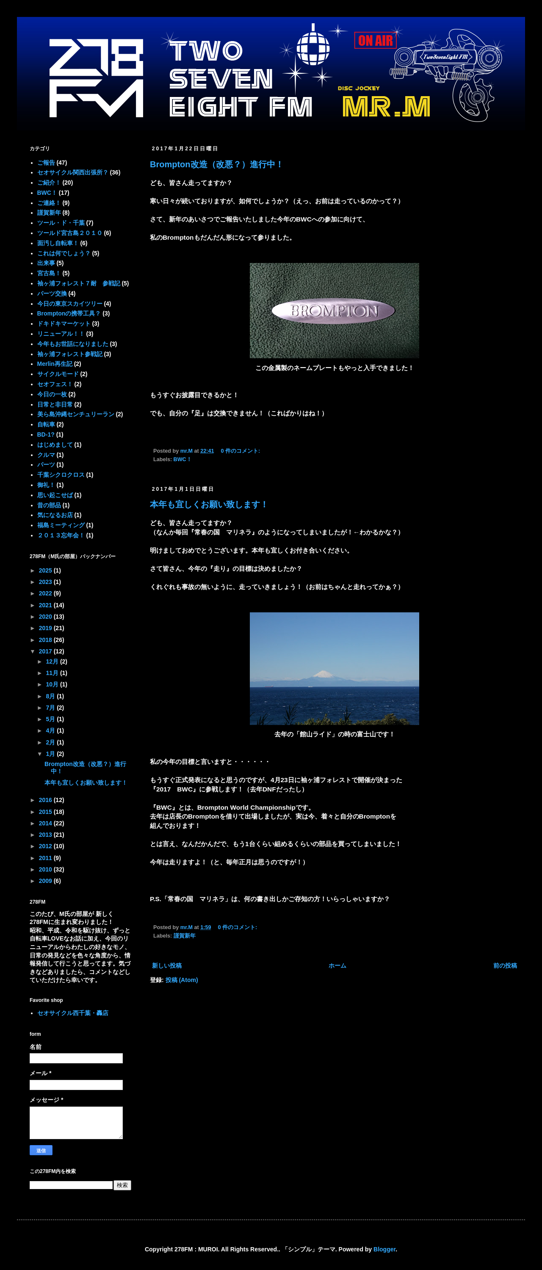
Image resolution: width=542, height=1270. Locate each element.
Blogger (384, 1249)
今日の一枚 (52, 394)
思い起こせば (55, 495)
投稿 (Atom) (182, 980)
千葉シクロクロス (61, 474)
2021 (46, 605)
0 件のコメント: (241, 451)
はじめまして (55, 444)
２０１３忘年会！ (61, 535)
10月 (53, 684)
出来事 (46, 263)
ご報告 (46, 162)
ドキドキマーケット (64, 323)
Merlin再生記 (54, 363)
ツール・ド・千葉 (61, 222)
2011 (46, 858)
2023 (46, 581)
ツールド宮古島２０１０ (69, 233)
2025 (46, 570)
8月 (51, 696)
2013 (46, 834)
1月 (51, 753)
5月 (51, 719)
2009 (46, 880)
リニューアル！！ (61, 333)
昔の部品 (49, 505)
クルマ (46, 454)
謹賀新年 (185, 936)
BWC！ (183, 459)
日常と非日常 (55, 404)
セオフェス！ (55, 384)
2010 (46, 869)
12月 (53, 661)
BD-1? (46, 434)
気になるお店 (55, 515)
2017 (46, 651)
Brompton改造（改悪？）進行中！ (217, 164)
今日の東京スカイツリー (69, 303)
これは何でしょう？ (64, 253)
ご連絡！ (49, 202)
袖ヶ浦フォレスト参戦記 (69, 354)
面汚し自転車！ (58, 243)
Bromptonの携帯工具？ (69, 313)
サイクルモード (58, 374)
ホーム (337, 965)
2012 (46, 846)
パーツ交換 (52, 293)
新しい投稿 (167, 965)
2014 (46, 823)
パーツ (46, 464)
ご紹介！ (49, 182)
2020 (46, 616)
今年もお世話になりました (72, 343)
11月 (53, 673)
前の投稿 (505, 965)
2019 (46, 628)
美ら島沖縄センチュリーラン (75, 414)
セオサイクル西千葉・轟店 (72, 1013)
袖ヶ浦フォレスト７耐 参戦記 (78, 283)
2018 (46, 639)
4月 (51, 730)
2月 (51, 742)
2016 (46, 800)
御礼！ (46, 484)
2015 (46, 811)
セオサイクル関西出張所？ (72, 172)
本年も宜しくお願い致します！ (209, 504)
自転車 (46, 424)
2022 (46, 593)
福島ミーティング (61, 525)
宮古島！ (49, 273)
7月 (51, 707)
